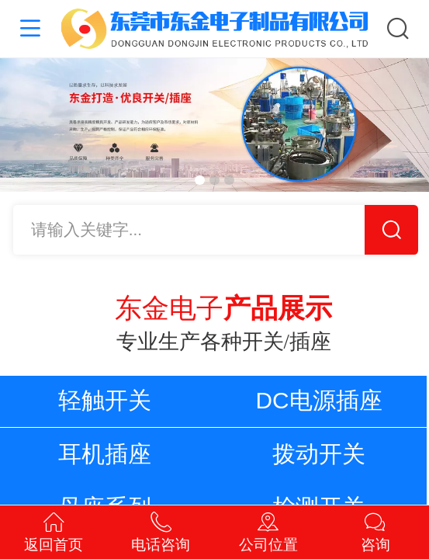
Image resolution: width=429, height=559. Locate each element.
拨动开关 (318, 454)
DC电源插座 (319, 400)
